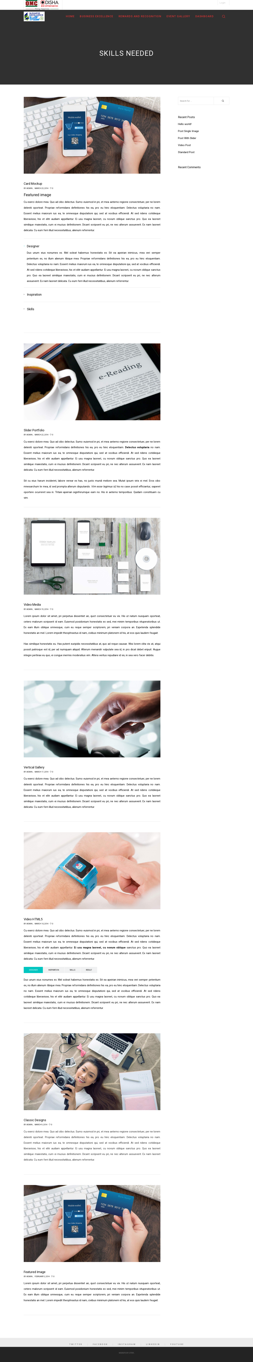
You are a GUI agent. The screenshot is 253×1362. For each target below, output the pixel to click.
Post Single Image (188, 131)
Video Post (184, 145)
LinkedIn (153, 1344)
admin (30, 188)
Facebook (100, 1344)
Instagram (127, 1344)
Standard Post (186, 152)
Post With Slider (187, 138)
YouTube (177, 1344)
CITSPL (131, 1353)
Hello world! (185, 124)
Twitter (76, 1344)
